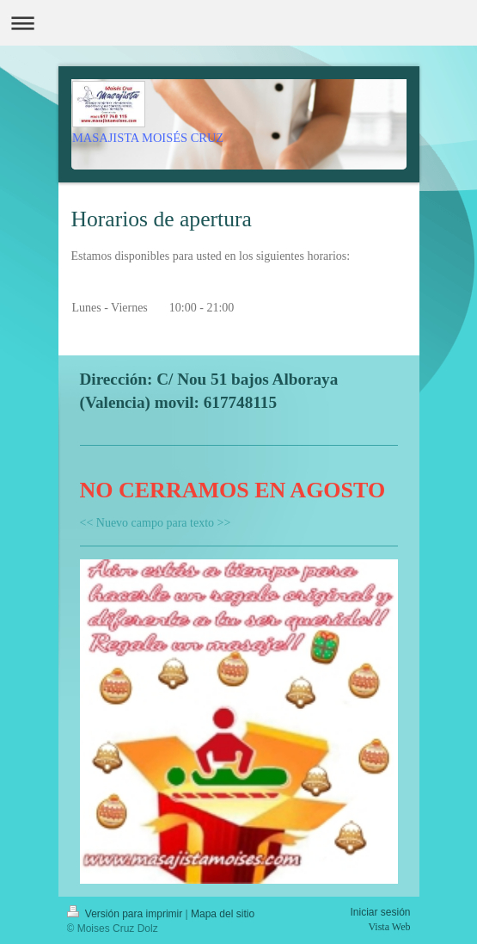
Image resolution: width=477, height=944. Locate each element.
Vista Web (389, 927)
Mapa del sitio (222, 914)
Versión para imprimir (126, 914)
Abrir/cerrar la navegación (238, 22)
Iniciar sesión (380, 912)
